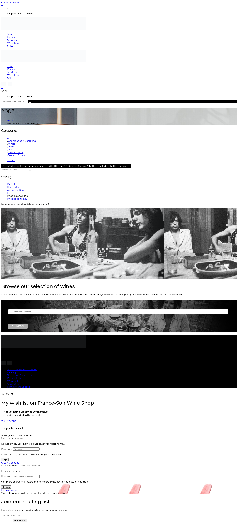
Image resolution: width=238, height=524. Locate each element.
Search (11, 160)
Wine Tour (13, 42)
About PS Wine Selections (22, 369)
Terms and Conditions (19, 375)
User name (7, 438)
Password (6, 448)
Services (12, 40)
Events (11, 37)
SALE (10, 45)
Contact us (13, 383)
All (8, 138)
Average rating (15, 190)
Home (10, 120)
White (11, 143)
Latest (10, 193)
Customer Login (10, 2)
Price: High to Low (17, 198)
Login (4, 460)
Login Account (9, 490)
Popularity (13, 187)
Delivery (12, 372)
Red (10, 149)
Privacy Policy (15, 378)
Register (6, 487)
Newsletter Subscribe (19, 386)
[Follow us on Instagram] (3, 85)
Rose (11, 146)
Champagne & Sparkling (22, 140)
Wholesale (13, 381)
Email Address (9, 465)
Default (11, 184)
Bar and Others (16, 155)
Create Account (10, 462)
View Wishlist (8, 420)
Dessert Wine (15, 152)
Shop (10, 34)
